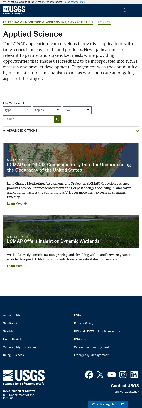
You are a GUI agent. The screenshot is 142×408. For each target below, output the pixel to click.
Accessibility (12, 315)
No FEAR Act (12, 339)
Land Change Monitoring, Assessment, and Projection (48, 22)
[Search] (124, 10)
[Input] (104, 10)
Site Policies (11, 323)
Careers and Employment (91, 347)
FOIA (77, 315)
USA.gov (80, 339)
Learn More (15, 203)
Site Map (9, 331)
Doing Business (13, 355)
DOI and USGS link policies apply (97, 331)
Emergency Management (91, 355)
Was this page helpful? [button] (108, 404)
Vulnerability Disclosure (19, 347)
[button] (71, 130)
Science (104, 22)
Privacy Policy (83, 323)
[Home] (14, 13)
